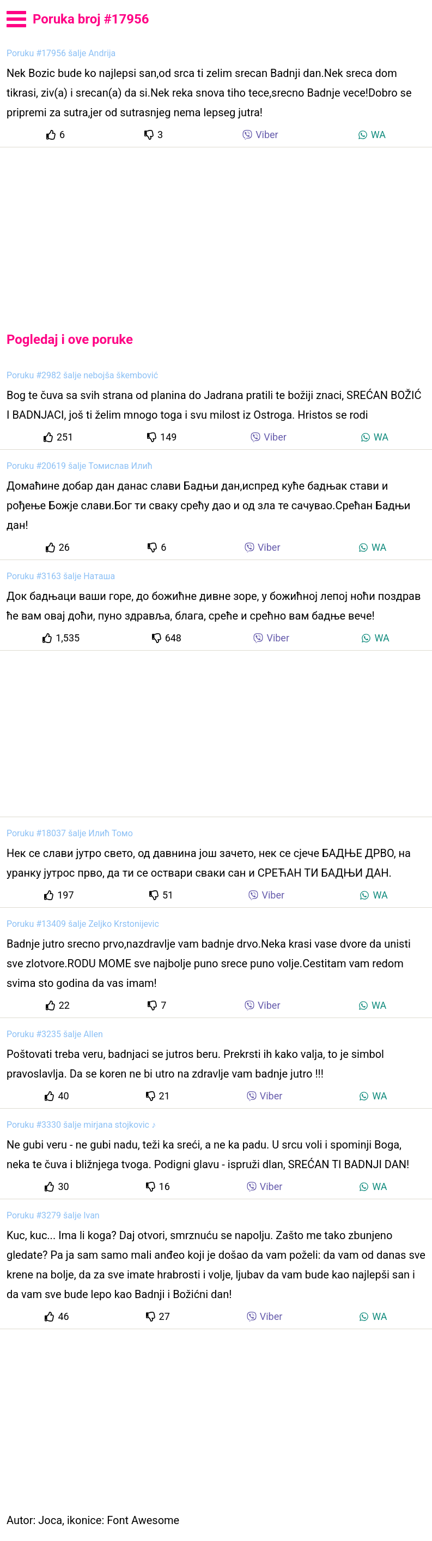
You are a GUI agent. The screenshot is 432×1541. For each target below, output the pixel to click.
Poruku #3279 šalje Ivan (53, 1215)
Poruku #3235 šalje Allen (55, 1034)
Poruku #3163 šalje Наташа (61, 576)
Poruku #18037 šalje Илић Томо (70, 833)
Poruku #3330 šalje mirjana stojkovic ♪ (81, 1125)
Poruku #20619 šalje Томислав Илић (80, 466)
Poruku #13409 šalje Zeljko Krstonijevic (83, 924)
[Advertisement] (216, 230)
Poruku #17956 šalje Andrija (61, 53)
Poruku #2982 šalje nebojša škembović (82, 375)
